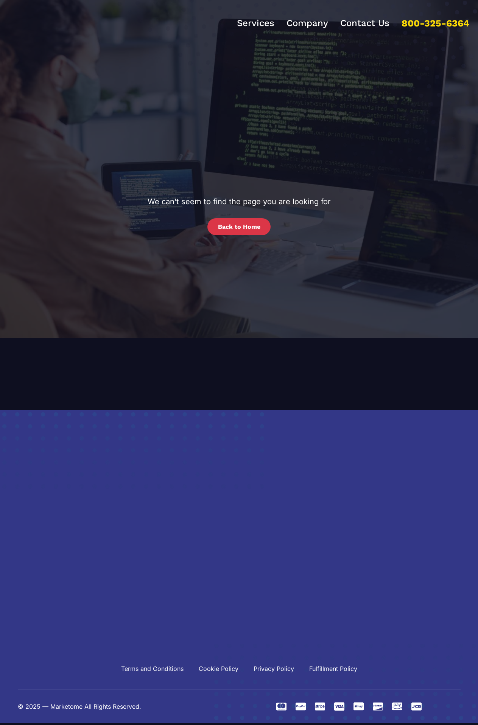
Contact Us (364, 23)
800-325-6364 (435, 23)
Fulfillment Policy (333, 670)
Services (255, 23)
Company (307, 23)
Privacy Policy (274, 670)
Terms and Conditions (152, 670)
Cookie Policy (218, 670)
